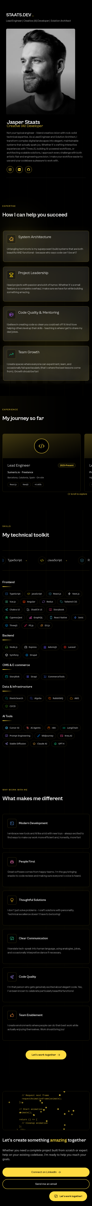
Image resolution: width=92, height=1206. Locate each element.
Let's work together (46, 1054)
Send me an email (46, 1184)
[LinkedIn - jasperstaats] (19, 172)
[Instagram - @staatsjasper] (10, 172)
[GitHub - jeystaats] (28, 172)
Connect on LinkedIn (46, 1172)
